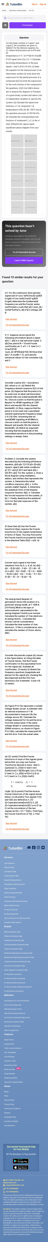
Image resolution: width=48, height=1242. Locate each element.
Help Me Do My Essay (12, 1026)
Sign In (35, 4)
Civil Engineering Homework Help (16, 945)
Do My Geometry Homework (14, 978)
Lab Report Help (10, 872)
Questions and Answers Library (15, 901)
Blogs (6, 1092)
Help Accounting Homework (14, 1013)
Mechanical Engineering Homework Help (19, 957)
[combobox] (24, 18)
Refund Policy (9, 1100)
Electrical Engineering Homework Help (18, 953)
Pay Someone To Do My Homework (17, 918)
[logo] (14, 4)
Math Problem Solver (11, 905)
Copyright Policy (10, 1117)
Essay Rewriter (9, 1074)
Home (4, 10)
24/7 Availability (10, 1052)
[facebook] (29, 847)
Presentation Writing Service (14, 884)
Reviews (7, 1113)
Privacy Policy (9, 1104)
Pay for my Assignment (12, 1005)
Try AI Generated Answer (17, 325)
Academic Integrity (11, 1121)
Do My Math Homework (13, 974)
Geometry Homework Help (14, 1022)
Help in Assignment (11, 1030)
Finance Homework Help (13, 949)
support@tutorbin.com (14, 1185)
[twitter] (43, 847)
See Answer (11, 319)
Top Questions (9, 1125)
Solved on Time (10, 1061)
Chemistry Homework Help (14, 940)
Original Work (9, 1044)
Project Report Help (11, 876)
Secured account (10, 1065)
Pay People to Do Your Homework (16, 1001)
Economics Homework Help (14, 966)
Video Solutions (10, 888)
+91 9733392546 (12, 1188)
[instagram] (38, 847)
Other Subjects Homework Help (16, 970)
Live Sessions (9, 863)
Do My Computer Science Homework (17, 987)
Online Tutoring (9, 897)
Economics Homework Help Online (17, 1017)
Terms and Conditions (12, 1109)
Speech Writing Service (12, 880)
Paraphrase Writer (10, 1078)
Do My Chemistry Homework (14, 983)
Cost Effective (9, 1057)
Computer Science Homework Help (17, 962)
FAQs (6, 1096)
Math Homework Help (12, 932)
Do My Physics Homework (14, 991)
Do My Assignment (11, 914)
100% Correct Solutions (12, 1048)
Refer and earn (9, 1069)
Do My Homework (11, 910)
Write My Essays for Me (13, 1009)
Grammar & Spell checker (13, 1082)
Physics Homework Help (13, 936)
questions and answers (17, 10)
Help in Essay (9, 867)
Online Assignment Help (13, 893)
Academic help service (12, 922)
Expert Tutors (9, 1040)
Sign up (43, 4)
